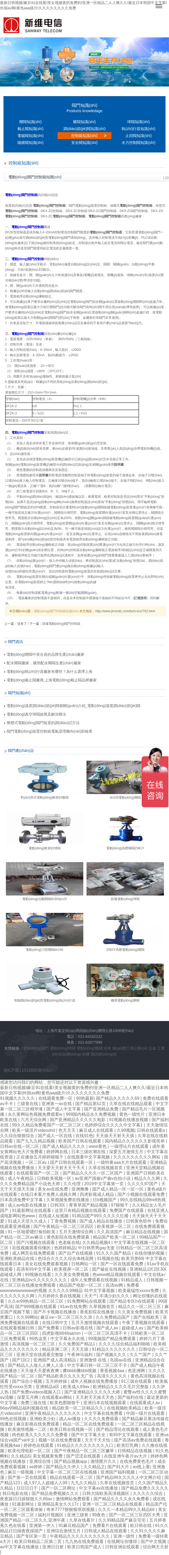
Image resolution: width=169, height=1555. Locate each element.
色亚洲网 (137, 1370)
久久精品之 (94, 1466)
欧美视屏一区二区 (114, 1226)
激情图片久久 (104, 1461)
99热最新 (85, 1098)
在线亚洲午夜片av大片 (126, 1456)
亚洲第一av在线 (57, 1103)
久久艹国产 (141, 1354)
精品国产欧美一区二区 (115, 1237)
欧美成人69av (77, 1386)
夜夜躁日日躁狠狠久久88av (26, 1499)
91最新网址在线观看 (32, 1210)
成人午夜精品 (21, 1178)
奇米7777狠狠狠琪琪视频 (71, 1509)
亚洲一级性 (124, 1536)
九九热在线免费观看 (85, 1541)
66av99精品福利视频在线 (25, 1408)
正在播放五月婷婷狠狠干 (40, 1157)
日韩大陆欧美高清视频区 (106, 1493)
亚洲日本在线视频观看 (105, 1402)
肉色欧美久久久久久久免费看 (40, 1434)
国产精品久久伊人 (63, 1466)
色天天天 (67, 1130)
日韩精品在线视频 (135, 1450)
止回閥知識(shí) (138, 135)
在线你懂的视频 (150, 1253)
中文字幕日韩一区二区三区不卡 (97, 1365)
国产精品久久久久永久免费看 (121, 1499)
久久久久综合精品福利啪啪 (125, 1344)
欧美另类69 (132, 1258)
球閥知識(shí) (138, 122)
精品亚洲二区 (55, 1349)
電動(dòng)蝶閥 (89, 1048)
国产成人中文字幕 (64, 1109)
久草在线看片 (82, 1520)
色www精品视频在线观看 (116, 1274)
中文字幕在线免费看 (104, 1413)
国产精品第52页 (91, 1103)
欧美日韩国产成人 (85, 1547)
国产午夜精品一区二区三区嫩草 (84, 1450)
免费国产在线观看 (127, 1210)
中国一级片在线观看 (146, 1413)
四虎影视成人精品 (97, 1194)
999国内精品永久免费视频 (91, 1114)
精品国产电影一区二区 (81, 1285)
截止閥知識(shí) (30, 129)
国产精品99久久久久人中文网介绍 (129, 1477)
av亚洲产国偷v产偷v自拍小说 (103, 1178)
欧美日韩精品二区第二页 (38, 1541)
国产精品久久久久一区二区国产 (93, 1173)
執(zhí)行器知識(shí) (138, 129)
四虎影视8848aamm (62, 1333)
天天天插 (80, 1349)
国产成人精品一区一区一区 (118, 1189)
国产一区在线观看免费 (122, 1264)
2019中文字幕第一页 (104, 1183)
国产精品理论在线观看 (118, 1429)
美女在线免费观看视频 (47, 1264)
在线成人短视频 (54, 1216)
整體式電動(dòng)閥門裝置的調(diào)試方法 (42, 723)
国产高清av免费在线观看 (138, 1440)
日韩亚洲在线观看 (122, 1547)
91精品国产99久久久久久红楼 (101, 1216)
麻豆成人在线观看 (96, 1130)
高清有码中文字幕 (34, 1269)
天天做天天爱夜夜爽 (40, 1370)
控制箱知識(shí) (84, 135)
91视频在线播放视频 (129, 1119)
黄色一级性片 (132, 1114)
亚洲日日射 (53, 1547)
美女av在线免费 (53, 1189)
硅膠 (86, 1054)
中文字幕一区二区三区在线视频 (67, 1472)
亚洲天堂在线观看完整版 (40, 1354)
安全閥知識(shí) (84, 142)
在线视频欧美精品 (124, 1408)
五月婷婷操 (57, 1381)
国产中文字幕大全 (89, 1434)
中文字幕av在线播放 (99, 1488)
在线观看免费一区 (56, 1098)
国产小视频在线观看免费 (142, 1194)
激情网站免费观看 (73, 1499)
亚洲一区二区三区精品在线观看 (112, 1504)
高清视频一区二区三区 (34, 1344)
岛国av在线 (121, 1360)
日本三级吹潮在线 (89, 1151)
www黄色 (98, 1146)
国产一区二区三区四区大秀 (135, 1515)
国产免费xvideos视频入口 (37, 1392)
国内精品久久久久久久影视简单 (135, 1141)
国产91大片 (118, 1466)
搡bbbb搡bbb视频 (80, 1370)
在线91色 (84, 1135)
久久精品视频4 (96, 1242)
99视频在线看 (38, 1274)
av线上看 (141, 1466)
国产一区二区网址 (59, 1488)
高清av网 (115, 1285)
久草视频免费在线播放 (68, 1199)
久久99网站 (27, 1317)
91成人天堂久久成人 (28, 1221)
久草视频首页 (102, 1306)
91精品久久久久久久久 (114, 1349)
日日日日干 (27, 1488)
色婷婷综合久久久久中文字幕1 (114, 1125)
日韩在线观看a (151, 1130)
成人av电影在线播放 (28, 1205)
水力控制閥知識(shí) (138, 142)
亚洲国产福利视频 (118, 1472)
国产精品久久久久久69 (118, 1098)
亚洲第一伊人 (42, 1525)
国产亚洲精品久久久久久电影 (78, 1119)
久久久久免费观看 (101, 1418)
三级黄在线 (28, 1103)
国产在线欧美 (146, 1317)
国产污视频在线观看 (36, 1242)
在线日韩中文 (55, 1322)
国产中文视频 (154, 1541)
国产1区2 (21, 1360)
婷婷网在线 (57, 1151)
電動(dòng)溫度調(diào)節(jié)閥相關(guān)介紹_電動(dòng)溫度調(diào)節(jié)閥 (72, 706)
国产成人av (107, 1328)
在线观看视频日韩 (17, 1328)
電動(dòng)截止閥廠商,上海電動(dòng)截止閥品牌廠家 (50, 680)
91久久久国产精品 (114, 1253)
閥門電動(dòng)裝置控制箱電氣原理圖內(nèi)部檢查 (48, 731)
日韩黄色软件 (139, 1221)
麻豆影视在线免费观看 (38, 1424)
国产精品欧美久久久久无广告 (66, 1376)
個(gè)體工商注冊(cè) (130, 1048)
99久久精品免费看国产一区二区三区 (47, 1125)
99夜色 (99, 1515)
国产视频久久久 (111, 1354)
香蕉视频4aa (112, 1370)
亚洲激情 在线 (94, 1360)
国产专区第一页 (31, 1536)
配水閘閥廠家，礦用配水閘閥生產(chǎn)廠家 (42, 663)
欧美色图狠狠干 (65, 1402)
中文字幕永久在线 (68, 1338)
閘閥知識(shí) (30, 122)
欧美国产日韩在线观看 (80, 1141)
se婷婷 (36, 1466)
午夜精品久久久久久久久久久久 (80, 1536)
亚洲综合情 (40, 1461)
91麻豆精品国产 (74, 1525)
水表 (107, 1048)
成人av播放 (70, 1418)
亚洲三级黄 (78, 1515)
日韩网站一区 (84, 1264)
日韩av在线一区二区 (20, 1146)
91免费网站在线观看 (87, 1301)
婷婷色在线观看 (39, 1445)
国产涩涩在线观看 (84, 1456)
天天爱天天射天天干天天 (62, 1167)
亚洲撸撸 (81, 1189)
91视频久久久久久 (18, 1098)
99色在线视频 (13, 1418)
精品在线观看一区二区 (72, 1477)
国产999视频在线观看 (36, 1306)
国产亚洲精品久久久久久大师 (92, 1392)
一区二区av (36, 1162)
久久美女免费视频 (72, 1274)
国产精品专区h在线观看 (133, 1301)
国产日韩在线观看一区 (72, 1162)
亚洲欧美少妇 (43, 1418)
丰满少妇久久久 (114, 1296)
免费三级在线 (34, 1402)
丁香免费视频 (63, 1221)
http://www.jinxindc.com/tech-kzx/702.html (125, 611)
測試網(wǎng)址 (104, 1054)
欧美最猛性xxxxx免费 (139, 1290)
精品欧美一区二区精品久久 (78, 1408)
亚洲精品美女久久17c (58, 1504)
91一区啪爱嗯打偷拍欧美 (32, 1232)
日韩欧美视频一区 (54, 1178)
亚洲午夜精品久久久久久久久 (53, 1413)
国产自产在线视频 (76, 1253)
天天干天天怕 (98, 1440)
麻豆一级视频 (21, 1472)
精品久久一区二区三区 (140, 1306)
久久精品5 (21, 1456)
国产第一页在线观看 (27, 1477)
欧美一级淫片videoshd (34, 1130)
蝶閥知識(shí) (84, 122)
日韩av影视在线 (78, 1328)
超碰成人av (133, 1328)
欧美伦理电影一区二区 (30, 1450)
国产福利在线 (131, 1397)
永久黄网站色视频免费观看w (35, 1114)
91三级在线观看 (137, 1381)
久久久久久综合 (148, 1493)
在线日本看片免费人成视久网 (49, 1194)
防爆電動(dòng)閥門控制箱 (61, 624)
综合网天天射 (155, 1547)
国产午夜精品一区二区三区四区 (64, 1226)
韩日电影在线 (15, 1493)
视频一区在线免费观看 (60, 1440)
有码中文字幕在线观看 (131, 1434)
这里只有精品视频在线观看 (81, 1210)
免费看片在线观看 (110, 1525)
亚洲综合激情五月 (64, 1531)
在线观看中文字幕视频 (89, 1157)
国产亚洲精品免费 (101, 1109)
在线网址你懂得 (122, 1541)
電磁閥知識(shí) (30, 135)
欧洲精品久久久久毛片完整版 (121, 1386)
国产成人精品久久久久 (64, 1146)
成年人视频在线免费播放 (94, 1381)
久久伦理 (72, 1183)
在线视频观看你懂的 (32, 1248)
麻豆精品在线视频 (143, 1232)
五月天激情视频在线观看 (95, 1322)
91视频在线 (108, 1258)
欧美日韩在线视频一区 (72, 1429)
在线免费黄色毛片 (137, 1461)
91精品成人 (132, 1280)
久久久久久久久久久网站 (137, 1157)
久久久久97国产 (143, 1183)
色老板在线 (69, 1242)
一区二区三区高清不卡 (106, 1333)
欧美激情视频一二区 (27, 1429)
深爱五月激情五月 (126, 1151)
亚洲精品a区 (48, 1386)
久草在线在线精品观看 (131, 1103)
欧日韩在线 (141, 1525)
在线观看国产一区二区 (38, 1173)
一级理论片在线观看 (130, 1146)
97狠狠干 (120, 1205)
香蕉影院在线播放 (97, 1312)
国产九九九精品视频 (36, 1141)
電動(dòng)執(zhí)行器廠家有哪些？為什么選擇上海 (48, 671)
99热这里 (38, 1338)
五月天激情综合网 (76, 1232)
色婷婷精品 (65, 1248)
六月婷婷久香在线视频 (60, 1296)
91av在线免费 (73, 1306)
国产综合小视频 (27, 1381)
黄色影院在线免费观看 (69, 1237)
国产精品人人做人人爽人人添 (36, 1365)
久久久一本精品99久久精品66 (127, 1509)
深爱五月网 (28, 1397)
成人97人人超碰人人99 (46, 1483)
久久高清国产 (110, 1232)
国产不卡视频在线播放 (55, 1312)
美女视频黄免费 (48, 1456)
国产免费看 (49, 1328)
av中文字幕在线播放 (20, 1547)
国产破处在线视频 (109, 1269)
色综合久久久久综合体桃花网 (66, 1258)
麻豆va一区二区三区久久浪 (66, 1317)
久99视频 (125, 1130)
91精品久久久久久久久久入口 (85, 1445)
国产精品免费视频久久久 (56, 1493)
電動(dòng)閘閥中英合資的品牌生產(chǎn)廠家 (44, 654)
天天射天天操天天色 (95, 1397)
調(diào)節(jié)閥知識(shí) (84, 129)
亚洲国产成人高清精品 (55, 1360)
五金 (152, 1048)
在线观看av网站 (57, 1397)
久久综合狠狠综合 (17, 1135)
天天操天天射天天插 (115, 1135)
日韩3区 (58, 1205)
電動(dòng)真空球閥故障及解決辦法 (35, 714)
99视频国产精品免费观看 (112, 1338)
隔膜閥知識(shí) (30, 142)
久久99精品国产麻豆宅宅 (122, 1520)
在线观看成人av (145, 1402)
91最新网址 (23, 1504)
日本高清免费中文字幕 (22, 1199)
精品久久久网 (147, 1178)
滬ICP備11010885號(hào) (27, 1070)
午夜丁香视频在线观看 (144, 1322)
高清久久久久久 (112, 1376)
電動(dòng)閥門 (36, 1048)
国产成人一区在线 (55, 1135)
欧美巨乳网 (128, 1445)
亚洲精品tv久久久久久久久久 (40, 1280)
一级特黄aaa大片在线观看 (122, 1162)
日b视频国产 (105, 1199)
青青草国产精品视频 (88, 1205)
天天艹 (90, 1296)
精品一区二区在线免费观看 (89, 1424)
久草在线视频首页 (106, 1167)
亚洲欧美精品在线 (17, 1258)
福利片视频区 (51, 1515)
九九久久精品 (84, 1483)
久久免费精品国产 (113, 1317)
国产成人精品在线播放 (101, 1221)
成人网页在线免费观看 (34, 1253)
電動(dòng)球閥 (63, 1048)
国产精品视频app (71, 1461)
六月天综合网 (34, 1119)
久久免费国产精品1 (77, 1344)
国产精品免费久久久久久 (144, 1488)
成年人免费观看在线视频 (94, 1280)
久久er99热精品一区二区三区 (36, 1301)
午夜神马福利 (80, 1354)
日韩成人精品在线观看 (106, 1531)
